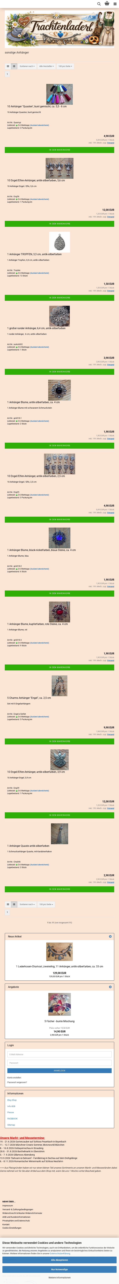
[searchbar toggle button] (99, 4)
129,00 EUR (59, 973)
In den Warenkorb (59, 150)
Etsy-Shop (12, 1100)
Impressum (7, 1205)
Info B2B (11, 1106)
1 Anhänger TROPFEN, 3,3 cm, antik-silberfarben (34, 254)
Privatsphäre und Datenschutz (16, 1220)
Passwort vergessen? (17, 1082)
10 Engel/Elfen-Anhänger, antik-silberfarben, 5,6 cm (36, 180)
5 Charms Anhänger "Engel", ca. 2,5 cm (29, 697)
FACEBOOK (12, 1118)
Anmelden (59, 1071)
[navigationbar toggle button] (115, 4)
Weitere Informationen (59, 1277)
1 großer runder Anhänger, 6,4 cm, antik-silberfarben (36, 328)
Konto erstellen (14, 1077)
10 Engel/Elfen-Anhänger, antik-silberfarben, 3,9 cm (36, 771)
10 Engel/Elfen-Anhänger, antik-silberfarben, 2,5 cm (36, 476)
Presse (10, 1112)
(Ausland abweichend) (39, 125)
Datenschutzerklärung (60, 1253)
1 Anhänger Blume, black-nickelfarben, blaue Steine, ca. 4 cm (41, 550)
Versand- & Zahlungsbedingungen (17, 1209)
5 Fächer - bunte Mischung (59, 1021)
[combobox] (27, 66)
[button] (8, 66)
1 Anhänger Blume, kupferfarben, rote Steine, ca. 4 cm (37, 624)
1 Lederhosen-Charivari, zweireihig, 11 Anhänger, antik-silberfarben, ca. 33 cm (59, 966)
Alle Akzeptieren (59, 1260)
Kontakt (5, 1224)
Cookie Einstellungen (11, 1228)
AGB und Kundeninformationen (16, 1217)
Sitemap (11, 1125)
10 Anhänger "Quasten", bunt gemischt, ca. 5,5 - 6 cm (37, 106)
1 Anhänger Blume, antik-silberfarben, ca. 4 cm (33, 402)
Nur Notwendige (59, 1269)
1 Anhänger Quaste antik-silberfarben (28, 845)
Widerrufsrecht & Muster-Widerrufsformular (22, 1213)
